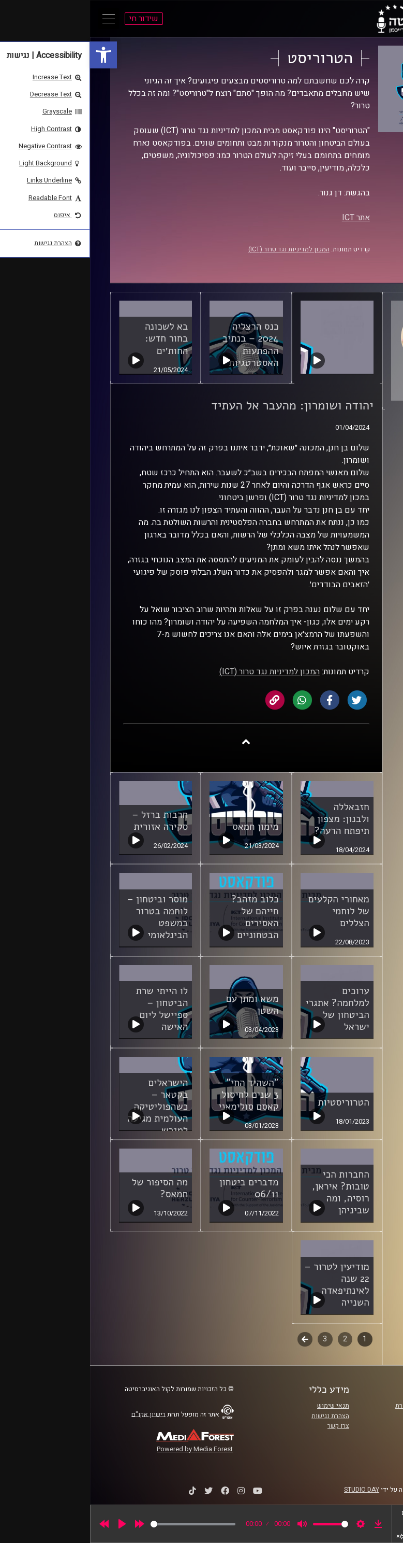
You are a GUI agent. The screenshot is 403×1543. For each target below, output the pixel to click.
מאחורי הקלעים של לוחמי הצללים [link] (248, 911)
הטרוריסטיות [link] (253, 1102)
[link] (13, 54)
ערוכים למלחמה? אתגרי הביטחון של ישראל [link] (247, 1009)
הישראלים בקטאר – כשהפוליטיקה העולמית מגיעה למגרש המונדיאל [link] (68, 1112)
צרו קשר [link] (248, 1426)
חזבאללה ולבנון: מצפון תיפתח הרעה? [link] (252, 819)
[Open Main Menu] (18, 18)
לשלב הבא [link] (214, 1340)
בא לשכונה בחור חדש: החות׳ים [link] (76, 338)
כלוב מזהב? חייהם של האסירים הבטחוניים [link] (164, 917)
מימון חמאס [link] (165, 826)
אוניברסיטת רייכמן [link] (349, 1416)
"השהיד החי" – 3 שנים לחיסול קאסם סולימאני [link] (158, 1094)
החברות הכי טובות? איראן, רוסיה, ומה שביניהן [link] (250, 1192)
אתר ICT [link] (266, 217)
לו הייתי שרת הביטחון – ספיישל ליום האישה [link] (72, 1009)
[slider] (103, 1524)
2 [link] (255, 1339)
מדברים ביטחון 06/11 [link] (159, 1188)
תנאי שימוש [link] (243, 1405)
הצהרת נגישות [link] (240, 1416)
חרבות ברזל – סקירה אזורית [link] (70, 820)
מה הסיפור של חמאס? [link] (70, 1188)
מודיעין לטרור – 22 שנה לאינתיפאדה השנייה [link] (247, 1284)
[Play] (32, 1524)
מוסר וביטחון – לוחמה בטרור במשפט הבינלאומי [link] (67, 917)
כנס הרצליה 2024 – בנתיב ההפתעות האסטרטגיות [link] (160, 344)
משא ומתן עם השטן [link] (162, 1004)
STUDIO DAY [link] (271, 1489)
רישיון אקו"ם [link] (58, 1414)
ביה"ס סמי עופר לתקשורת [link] (340, 1405)
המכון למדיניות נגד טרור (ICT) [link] (199, 249)
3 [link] (235, 1339)
